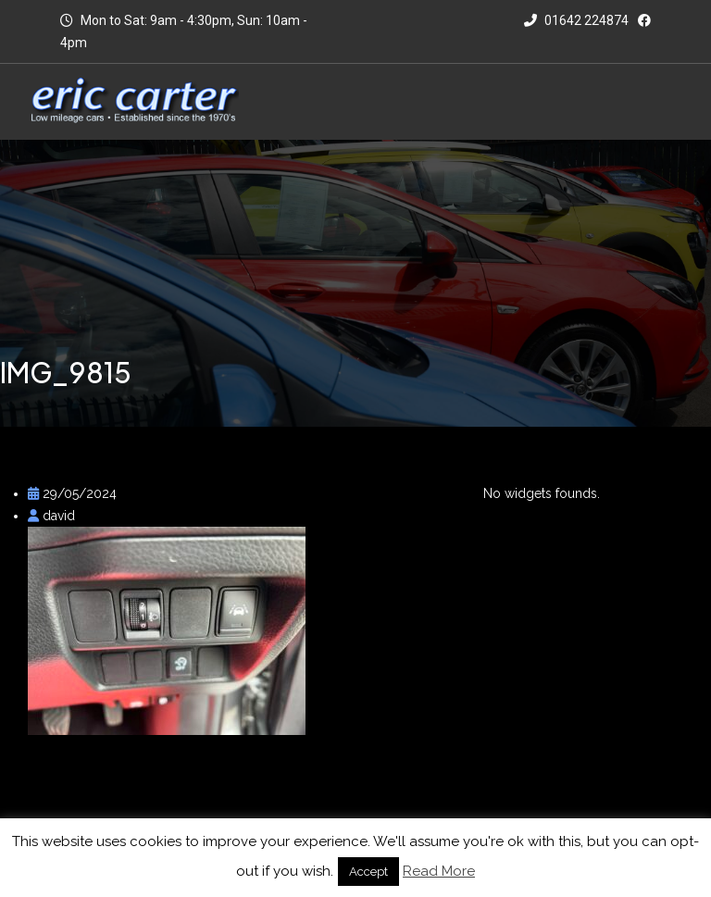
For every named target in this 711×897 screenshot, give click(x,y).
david (51, 515)
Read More (439, 871)
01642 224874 (576, 20)
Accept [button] (368, 871)
